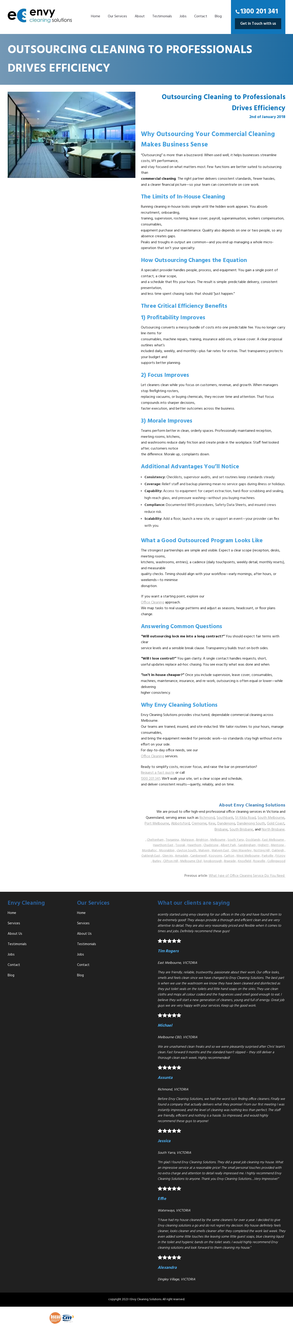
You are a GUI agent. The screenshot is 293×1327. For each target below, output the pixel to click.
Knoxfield (244, 861)
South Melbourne (271, 818)
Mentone (277, 845)
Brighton (202, 840)
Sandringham (247, 845)
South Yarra (236, 840)
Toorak (180, 845)
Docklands (253, 840)
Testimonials (162, 16)
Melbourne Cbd (191, 861)
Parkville (267, 855)
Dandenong (226, 824)
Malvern (203, 850)
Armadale (181, 855)
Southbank (225, 818)
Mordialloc (149, 850)
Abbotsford (180, 824)
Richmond (207, 818)
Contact (200, 16)
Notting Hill (262, 850)
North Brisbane (273, 830)
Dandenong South (251, 824)
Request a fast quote (158, 773)
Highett (263, 845)
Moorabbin (167, 850)
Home (95, 16)
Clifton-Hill (170, 861)
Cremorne (199, 824)
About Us (15, 934)
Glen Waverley (241, 850)
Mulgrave (187, 840)
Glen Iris (167, 855)
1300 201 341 (259, 11)
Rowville (259, 861)
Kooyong (215, 855)
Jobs (183, 16)
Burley (157, 861)
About (140, 16)
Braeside (230, 861)
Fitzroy (280, 855)
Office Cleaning (152, 603)
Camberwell (198, 855)
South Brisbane (241, 830)
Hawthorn (194, 845)
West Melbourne (248, 855)
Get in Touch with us (258, 24)
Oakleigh (278, 850)
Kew (212, 824)
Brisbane (221, 830)
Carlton (229, 855)
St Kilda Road (245, 818)
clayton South (187, 850)
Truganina (172, 840)
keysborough (213, 861)
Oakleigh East (150, 855)
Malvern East (220, 850)
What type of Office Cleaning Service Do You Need (247, 876)
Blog (218, 16)
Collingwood (276, 861)
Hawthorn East (163, 845)
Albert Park (228, 845)
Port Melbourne (157, 824)
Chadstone (210, 845)
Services (14, 923)
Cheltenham (155, 840)
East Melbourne (273, 840)
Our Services (117, 16)
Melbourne (217, 840)
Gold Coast (275, 824)
